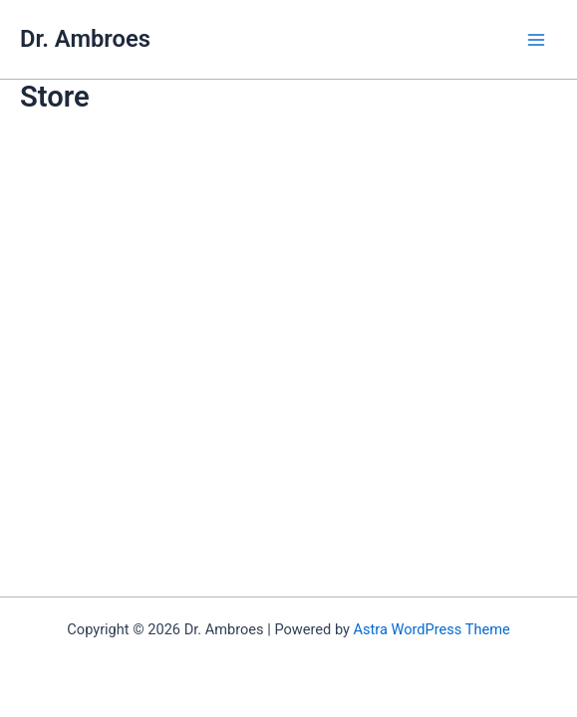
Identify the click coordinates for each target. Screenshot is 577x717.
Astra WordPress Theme (432, 629)
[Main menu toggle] (536, 40)
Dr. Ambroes (85, 39)
